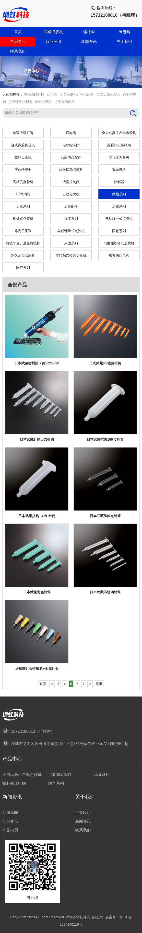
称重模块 (119, 170)
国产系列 (23, 268)
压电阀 (124, 32)
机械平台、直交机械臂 (23, 243)
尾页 (98, 684)
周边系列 (71, 243)
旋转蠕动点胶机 (71, 170)
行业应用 (53, 41)
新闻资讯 (89, 41)
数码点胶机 (43, 102)
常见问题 (10, 830)
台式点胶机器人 (108, 94)
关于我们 (124, 41)
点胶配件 (71, 206)
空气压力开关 (119, 157)
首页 (18, 32)
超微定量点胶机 (23, 255)
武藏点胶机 (53, 32)
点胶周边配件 (64, 102)
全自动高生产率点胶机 (77, 94)
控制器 (119, 182)
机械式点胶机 (23, 219)
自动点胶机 (71, 194)
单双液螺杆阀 (34, 94)
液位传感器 (23, 170)
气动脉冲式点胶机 (119, 219)
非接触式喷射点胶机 (71, 255)
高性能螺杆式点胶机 (119, 243)
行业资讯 (10, 821)
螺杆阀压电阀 (119, 255)
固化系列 (119, 231)
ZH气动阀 (23, 194)
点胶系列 (23, 206)
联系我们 (18, 51)
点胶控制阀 (71, 145)
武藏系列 (119, 194)
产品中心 (18, 41)
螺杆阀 (89, 32)
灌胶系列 (71, 219)
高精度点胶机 (23, 182)
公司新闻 (10, 812)
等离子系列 (23, 231)
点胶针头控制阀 (20, 102)
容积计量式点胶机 (71, 231)
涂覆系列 (119, 206)
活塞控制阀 (71, 182)
